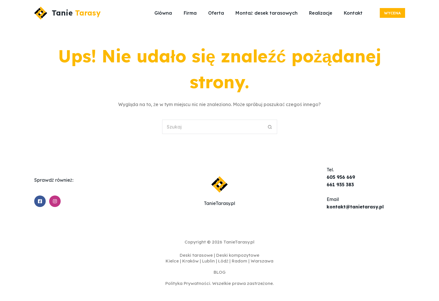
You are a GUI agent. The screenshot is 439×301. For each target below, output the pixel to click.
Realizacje (320, 13)
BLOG (220, 272)
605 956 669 (341, 177)
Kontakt (353, 13)
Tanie (76, 12)
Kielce (172, 261)
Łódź (223, 261)
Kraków (190, 261)
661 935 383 (340, 184)
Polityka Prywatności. (188, 283)
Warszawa (262, 261)
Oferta (216, 13)
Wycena (392, 13)
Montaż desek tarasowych (266, 13)
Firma (190, 13)
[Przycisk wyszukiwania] (270, 127)
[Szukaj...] (212, 127)
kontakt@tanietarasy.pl (355, 207)
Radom (239, 261)
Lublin (208, 261)
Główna (163, 13)
